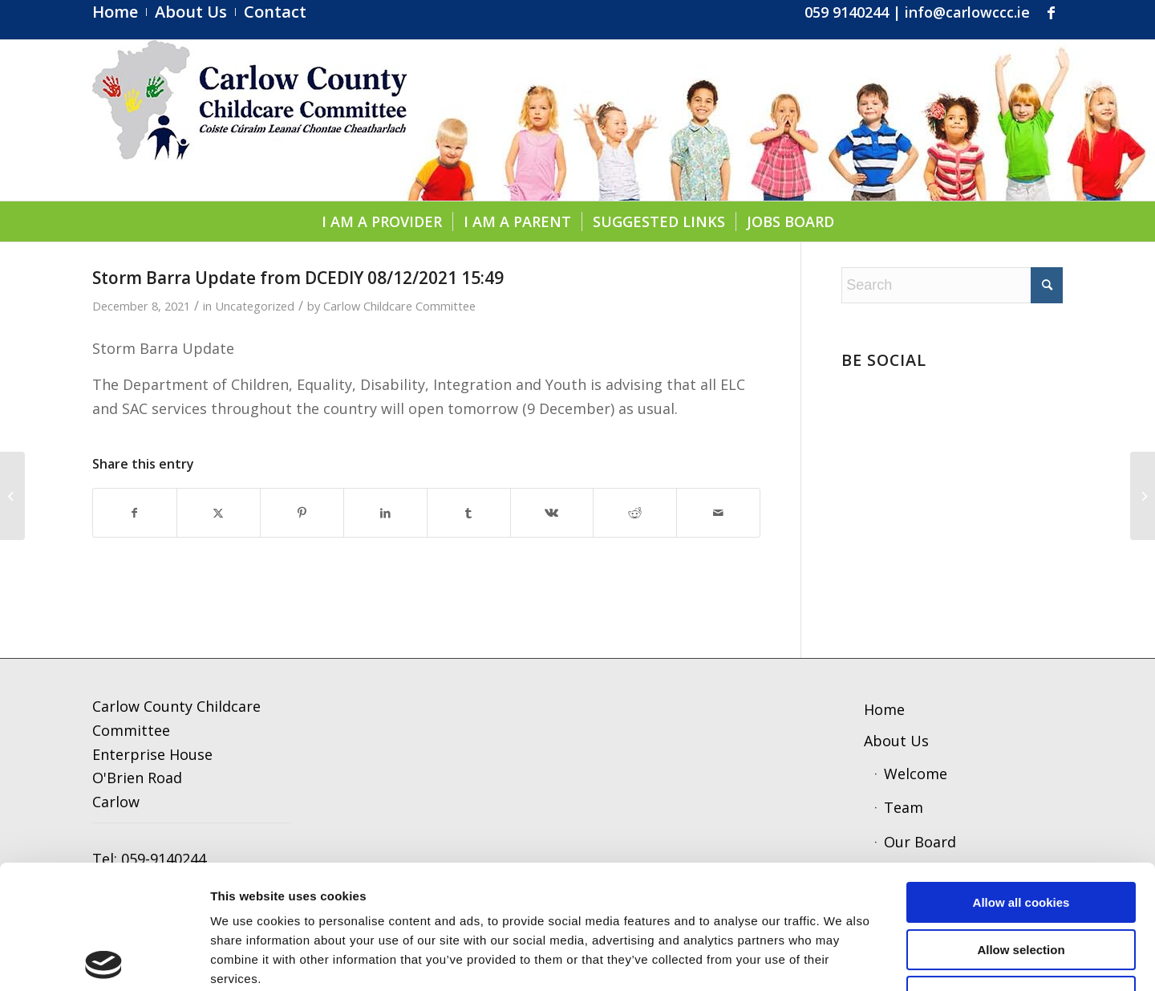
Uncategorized (254, 306)
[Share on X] (218, 513)
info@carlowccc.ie (967, 12)
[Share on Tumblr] (469, 513)
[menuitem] (119, 12)
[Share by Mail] (718, 513)
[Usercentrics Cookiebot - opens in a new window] (104, 960)
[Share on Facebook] (134, 513)
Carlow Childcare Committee (399, 306)
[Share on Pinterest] (302, 513)
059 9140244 (846, 12)
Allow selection (1020, 826)
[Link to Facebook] (1051, 12)
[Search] (952, 285)
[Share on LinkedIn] (385, 513)
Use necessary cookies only (1021, 872)
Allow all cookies (1021, 779)
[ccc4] (249, 120)
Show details (837, 959)
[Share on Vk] (552, 513)
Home (884, 709)
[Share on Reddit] (635, 513)
